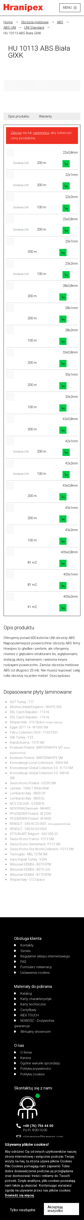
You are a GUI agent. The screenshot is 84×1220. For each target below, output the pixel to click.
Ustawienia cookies (32, 973)
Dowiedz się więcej (19, 1195)
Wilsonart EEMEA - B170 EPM (30, 874)
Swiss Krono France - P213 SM (32, 839)
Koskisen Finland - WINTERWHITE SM (36, 758)
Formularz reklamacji (33, 967)
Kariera (22, 1058)
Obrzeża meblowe (35, 22)
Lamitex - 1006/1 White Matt (29, 788)
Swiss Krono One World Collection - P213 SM (41, 849)
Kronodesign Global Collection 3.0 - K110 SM (41, 768)
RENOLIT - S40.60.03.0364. (28, 829)
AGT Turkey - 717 (22, 702)
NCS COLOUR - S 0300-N (27, 803)
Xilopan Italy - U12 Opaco (27, 879)
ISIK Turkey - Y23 (21, 737)
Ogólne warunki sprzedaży (37, 1063)
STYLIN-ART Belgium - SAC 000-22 (34, 834)
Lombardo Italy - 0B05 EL (27, 798)
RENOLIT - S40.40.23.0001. (28, 824)
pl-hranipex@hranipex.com (43, 1137)
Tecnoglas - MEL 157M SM (28, 854)
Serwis (22, 951)
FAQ (20, 962)
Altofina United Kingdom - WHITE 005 (36, 707)
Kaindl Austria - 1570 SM (27, 742)
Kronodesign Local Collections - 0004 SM (39, 763)
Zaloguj (16, 133)
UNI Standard (34, 28)
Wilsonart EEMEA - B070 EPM (30, 864)
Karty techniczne (30, 1004)
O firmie (23, 1052)
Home (8, 22)
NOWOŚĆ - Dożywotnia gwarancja (34, 1023)
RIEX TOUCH (26, 1015)
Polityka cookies (29, 1074)
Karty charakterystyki (33, 999)
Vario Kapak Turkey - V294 (28, 859)
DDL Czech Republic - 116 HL (30, 717)
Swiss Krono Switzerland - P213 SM (35, 844)
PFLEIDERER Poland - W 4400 (30, 818)
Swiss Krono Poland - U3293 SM (33, 783)
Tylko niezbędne (22, 1210)
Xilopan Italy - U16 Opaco (27, 722)
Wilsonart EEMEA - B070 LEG (30, 869)
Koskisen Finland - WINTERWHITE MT (36, 747)
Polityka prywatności (32, 1069)
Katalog (23, 993)
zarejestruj (41, 133)
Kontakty (23, 945)
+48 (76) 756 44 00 (38, 1126)
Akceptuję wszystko (55, 1209)
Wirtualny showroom (32, 1032)
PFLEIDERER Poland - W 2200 (30, 813)
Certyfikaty (25, 1010)
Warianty (45, 116)
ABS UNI (10, 28)
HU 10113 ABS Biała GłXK (22, 33)
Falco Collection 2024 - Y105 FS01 (34, 732)
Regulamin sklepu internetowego (42, 956)
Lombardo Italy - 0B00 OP (28, 793)
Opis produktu (18, 116)
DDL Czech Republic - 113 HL (30, 712)
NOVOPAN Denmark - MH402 (30, 808)
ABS (60, 22)
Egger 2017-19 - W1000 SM (29, 727)
